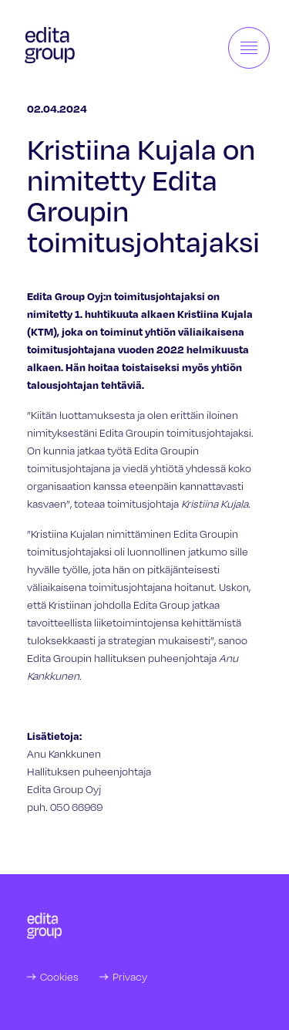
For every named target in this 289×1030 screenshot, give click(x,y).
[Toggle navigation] (249, 48)
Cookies (59, 976)
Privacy (130, 976)
